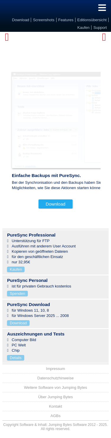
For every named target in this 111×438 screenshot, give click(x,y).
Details (16, 358)
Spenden (17, 293)
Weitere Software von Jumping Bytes (55, 387)
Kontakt (55, 406)
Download (55, 203)
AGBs (56, 416)
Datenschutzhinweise (55, 378)
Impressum (55, 368)
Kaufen (16, 269)
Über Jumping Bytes (55, 397)
